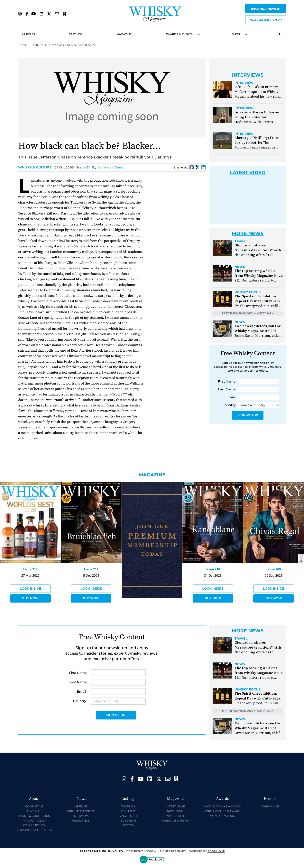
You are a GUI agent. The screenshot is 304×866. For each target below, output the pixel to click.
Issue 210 (213, 569)
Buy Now (30, 598)
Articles (28, 34)
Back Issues (175, 811)
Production (81, 820)
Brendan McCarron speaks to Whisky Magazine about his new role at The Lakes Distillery (257, 94)
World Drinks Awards (222, 806)
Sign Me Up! (248, 415)
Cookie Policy (34, 825)
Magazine (124, 34)
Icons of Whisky (222, 816)
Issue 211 (91, 569)
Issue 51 (83, 167)
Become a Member (265, 8)
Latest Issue (175, 806)
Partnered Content (81, 811)
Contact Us (34, 806)
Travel (241, 241)
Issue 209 (273, 569)
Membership (175, 816)
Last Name (226, 389)
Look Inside (30, 588)
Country (228, 405)
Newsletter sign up (266, 20)
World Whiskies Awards (222, 811)
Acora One (216, 851)
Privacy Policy (34, 820)
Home (22, 45)
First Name (226, 381)
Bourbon (128, 820)
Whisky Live (270, 806)
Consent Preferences (34, 830)
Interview (244, 82)
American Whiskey (175, 820)
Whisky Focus (248, 292)
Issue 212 (30, 569)
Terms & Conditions (34, 816)
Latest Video (247, 172)
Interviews (81, 816)
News (240, 266)
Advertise (34, 811)
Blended (128, 811)
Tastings (76, 34)
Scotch (128, 825)
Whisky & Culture (36, 167)
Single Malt (128, 816)
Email (230, 397)
